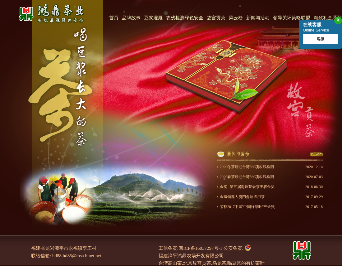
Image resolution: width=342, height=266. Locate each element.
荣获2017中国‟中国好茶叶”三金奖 (271, 207)
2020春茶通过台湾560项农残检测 (271, 177)
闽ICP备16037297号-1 (200, 248)
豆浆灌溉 (153, 17)
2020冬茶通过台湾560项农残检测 (271, 167)
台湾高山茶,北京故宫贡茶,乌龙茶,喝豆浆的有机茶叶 (212, 263)
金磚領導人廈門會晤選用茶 (271, 197)
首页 (113, 17)
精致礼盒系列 (328, 17)
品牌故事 (131, 17)
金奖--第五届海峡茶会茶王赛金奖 (271, 187)
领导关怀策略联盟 (291, 17)
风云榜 (236, 17)
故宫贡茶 (216, 17)
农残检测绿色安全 (184, 17)
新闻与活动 (258, 17)
